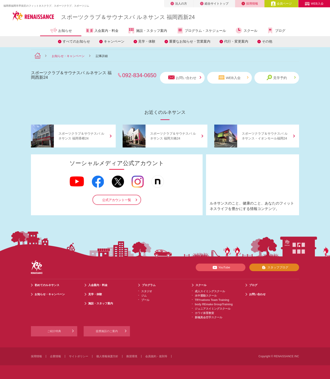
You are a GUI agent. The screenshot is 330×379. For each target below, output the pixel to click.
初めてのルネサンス (47, 285)
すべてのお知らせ (76, 41)
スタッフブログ (274, 267)
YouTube (220, 267)
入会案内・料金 (102, 31)
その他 (267, 41)
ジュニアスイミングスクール (213, 308)
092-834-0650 (139, 75)
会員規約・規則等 (156, 356)
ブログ (276, 30)
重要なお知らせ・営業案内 (189, 41)
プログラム (149, 285)
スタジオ (146, 291)
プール (145, 300)
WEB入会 (314, 3)
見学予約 (281, 77)
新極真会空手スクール (208, 317)
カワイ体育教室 (204, 313)
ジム (144, 295)
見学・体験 (146, 41)
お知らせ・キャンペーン (68, 56)
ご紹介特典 (54, 331)
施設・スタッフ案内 (147, 30)
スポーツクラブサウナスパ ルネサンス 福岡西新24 (128, 17)
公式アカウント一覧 (116, 200)
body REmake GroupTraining (214, 304)
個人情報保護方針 (107, 356)
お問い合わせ (184, 77)
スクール (246, 30)
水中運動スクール (206, 295)
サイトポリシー (78, 356)
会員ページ (281, 3)
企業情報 (55, 356)
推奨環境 (131, 356)
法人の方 (178, 3)
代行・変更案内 (236, 41)
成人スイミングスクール (210, 291)
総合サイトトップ (214, 3)
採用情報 (250, 3)
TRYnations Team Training (212, 300)
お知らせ (61, 30)
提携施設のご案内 (107, 331)
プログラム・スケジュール (201, 30)
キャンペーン (114, 41)
